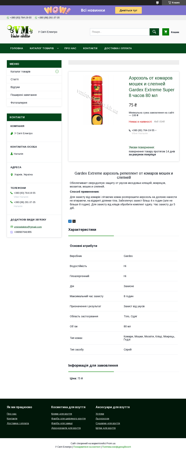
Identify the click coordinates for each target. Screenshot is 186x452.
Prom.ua (110, 443)
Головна (16, 48)
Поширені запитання (24, 94)
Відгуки (15, 87)
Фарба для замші (62, 423)
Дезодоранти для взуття (66, 428)
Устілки (100, 413)
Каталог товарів (42, 48)
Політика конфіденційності (116, 447)
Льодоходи (102, 418)
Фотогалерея (19, 102)
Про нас (70, 48)
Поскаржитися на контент (86, 447)
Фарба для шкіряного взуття (68, 418)
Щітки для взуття (106, 428)
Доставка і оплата (118, 48)
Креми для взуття (61, 413)
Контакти (90, 48)
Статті (15, 79)
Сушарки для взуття (108, 423)
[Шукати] (154, 31)
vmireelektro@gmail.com (28, 226)
